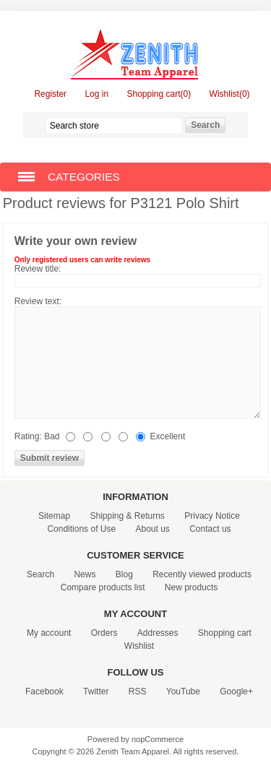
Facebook (44, 691)
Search (40, 574)
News (84, 574)
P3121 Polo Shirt (184, 203)
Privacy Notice (212, 516)
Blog (124, 574)
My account (49, 633)
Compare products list (103, 587)
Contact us (210, 529)
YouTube (183, 691)
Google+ (236, 691)
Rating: (28, 436)
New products (191, 587)
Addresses (157, 633)
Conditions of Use (81, 529)
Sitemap (54, 516)
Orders (104, 633)
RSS (138, 691)
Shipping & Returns (127, 516)
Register (50, 94)
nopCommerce (158, 739)
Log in (96, 94)
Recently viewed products (201, 574)
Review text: (37, 301)
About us (152, 529)
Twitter (95, 691)
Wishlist (139, 646)
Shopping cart (224, 633)
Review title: (37, 269)
